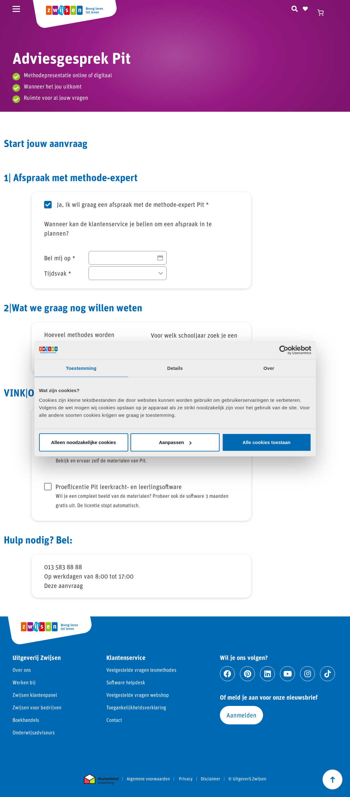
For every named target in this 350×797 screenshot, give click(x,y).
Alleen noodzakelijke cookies (83, 442)
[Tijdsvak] (128, 273)
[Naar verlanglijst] (305, 8)
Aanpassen (175, 442)
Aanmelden (241, 715)
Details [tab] (175, 367)
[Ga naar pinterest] (247, 673)
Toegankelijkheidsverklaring (136, 707)
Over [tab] (268, 367)
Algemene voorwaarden (148, 779)
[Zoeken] (295, 8)
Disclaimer (210, 779)
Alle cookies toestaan (266, 442)
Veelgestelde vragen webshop (137, 695)
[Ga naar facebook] (227, 673)
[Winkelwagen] (323, 12)
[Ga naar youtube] (287, 673)
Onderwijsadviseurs (34, 732)
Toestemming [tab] (81, 367)
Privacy (186, 779)
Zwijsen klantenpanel (35, 695)
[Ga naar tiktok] (327, 673)
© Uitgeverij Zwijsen (247, 779)
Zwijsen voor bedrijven (37, 707)
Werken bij (24, 682)
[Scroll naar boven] (332, 779)
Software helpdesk (125, 682)
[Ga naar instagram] (307, 673)
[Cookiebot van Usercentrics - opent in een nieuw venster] (283, 350)
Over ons (22, 670)
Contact (114, 720)
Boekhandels (26, 720)
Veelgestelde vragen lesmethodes (141, 670)
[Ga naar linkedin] (267, 673)
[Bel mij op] (128, 258)
